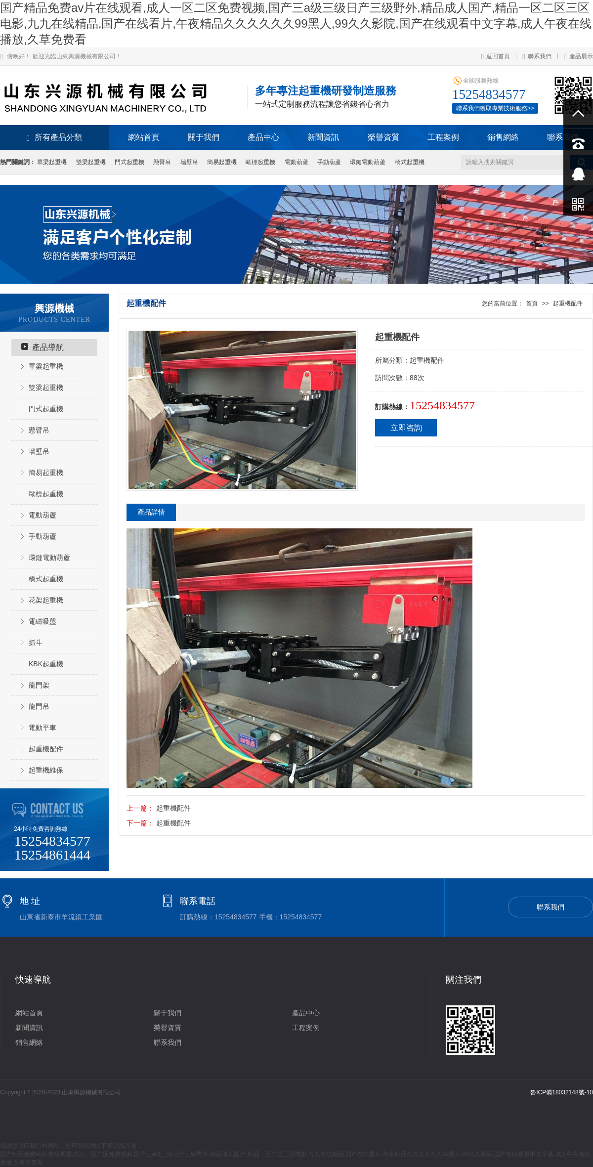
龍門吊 (39, 706)
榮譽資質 (383, 137)
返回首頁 (495, 56)
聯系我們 (536, 56)
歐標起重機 (260, 162)
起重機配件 (46, 749)
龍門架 (39, 685)
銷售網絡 (503, 137)
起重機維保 (46, 770)
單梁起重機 (52, 162)
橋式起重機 (409, 162)
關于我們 (203, 137)
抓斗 (35, 643)
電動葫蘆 (296, 162)
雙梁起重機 (91, 162)
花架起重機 (46, 600)
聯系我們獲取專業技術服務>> (495, 108)
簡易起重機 (222, 162)
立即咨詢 (406, 428)
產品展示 (578, 56)
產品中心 (263, 137)
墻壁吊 (189, 162)
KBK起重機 (46, 664)
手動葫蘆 (329, 162)
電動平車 (42, 728)
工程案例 (443, 137)
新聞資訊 (323, 137)
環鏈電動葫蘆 (367, 162)
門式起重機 (129, 162)
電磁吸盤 (42, 621)
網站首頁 (144, 137)
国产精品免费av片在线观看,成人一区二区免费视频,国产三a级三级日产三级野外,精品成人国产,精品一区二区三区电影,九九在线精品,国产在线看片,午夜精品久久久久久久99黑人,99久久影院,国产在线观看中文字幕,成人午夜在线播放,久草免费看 (296, 23)
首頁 (532, 303)
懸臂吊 (162, 162)
